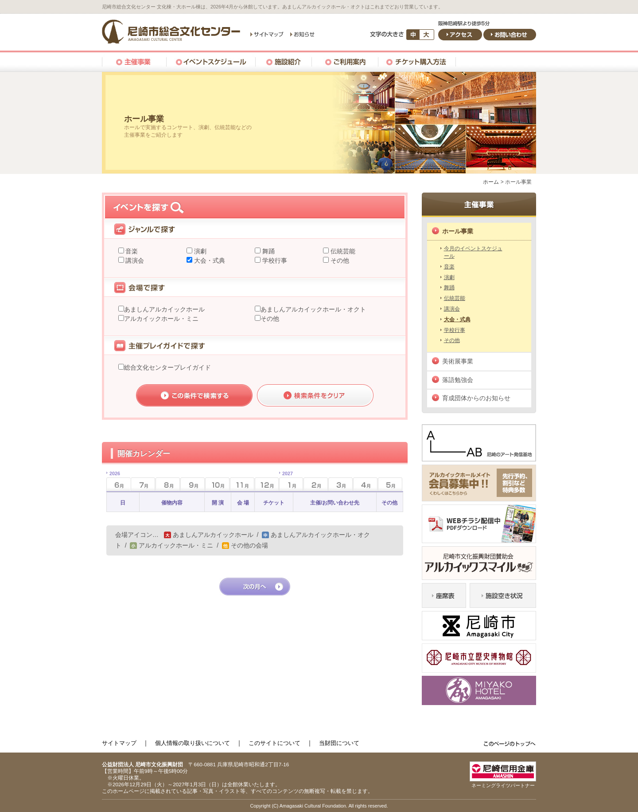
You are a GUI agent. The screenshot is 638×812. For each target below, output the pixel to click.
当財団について (339, 743)
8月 (168, 484)
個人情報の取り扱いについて (192, 743)
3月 (340, 484)
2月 (315, 484)
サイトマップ (119, 743)
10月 (217, 484)
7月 (143, 484)
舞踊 (268, 251)
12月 (267, 484)
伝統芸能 (342, 251)
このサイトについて (274, 743)
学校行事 (274, 260)
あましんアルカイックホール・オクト (313, 309)
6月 (113, 481)
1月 (286, 481)
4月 (365, 484)
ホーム (491, 182)
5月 (390, 484)
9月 (192, 484)
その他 (339, 260)
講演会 (134, 260)
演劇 (199, 251)
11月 (242, 484)
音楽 (131, 251)
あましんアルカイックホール (164, 309)
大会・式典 (208, 260)
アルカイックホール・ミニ (161, 318)
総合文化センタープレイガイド (167, 367)
